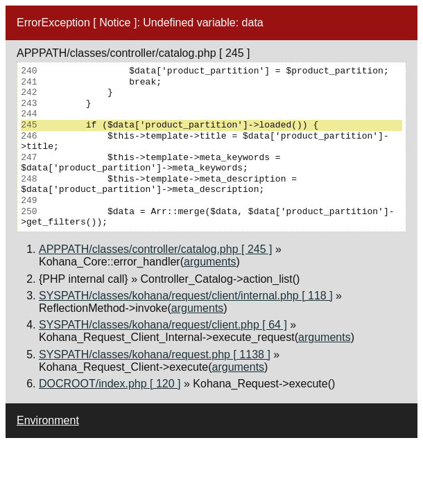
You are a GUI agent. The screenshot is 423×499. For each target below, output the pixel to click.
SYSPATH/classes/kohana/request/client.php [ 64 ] (163, 325)
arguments (210, 262)
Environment (48, 420)
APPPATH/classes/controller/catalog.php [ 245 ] (155, 249)
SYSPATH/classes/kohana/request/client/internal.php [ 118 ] (186, 295)
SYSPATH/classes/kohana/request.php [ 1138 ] (154, 354)
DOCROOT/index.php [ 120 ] (110, 383)
